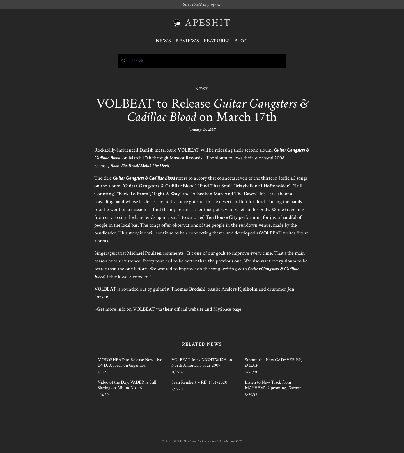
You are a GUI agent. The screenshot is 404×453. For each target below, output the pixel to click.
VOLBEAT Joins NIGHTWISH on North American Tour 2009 (201, 362)
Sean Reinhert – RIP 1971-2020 (199, 382)
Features (217, 41)
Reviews (187, 41)
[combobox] (202, 61)
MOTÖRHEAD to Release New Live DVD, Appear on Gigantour (130, 362)
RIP (239, 441)
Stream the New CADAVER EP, (273, 362)
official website (189, 309)
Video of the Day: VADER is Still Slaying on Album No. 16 (127, 385)
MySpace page (227, 309)
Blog (241, 41)
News (163, 41)
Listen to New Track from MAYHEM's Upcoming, (273, 385)
